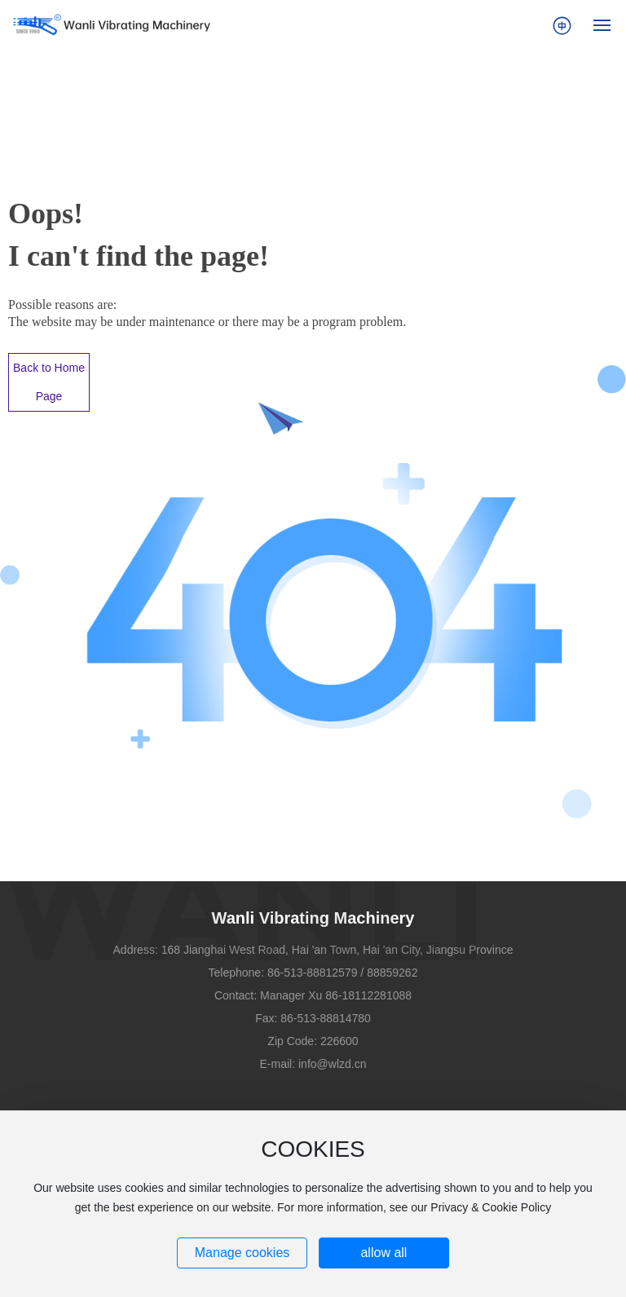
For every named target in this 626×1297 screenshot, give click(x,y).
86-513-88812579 (312, 972)
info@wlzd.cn (332, 1063)
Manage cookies (242, 1253)
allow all (383, 1253)
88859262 (392, 972)
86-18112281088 (368, 995)
